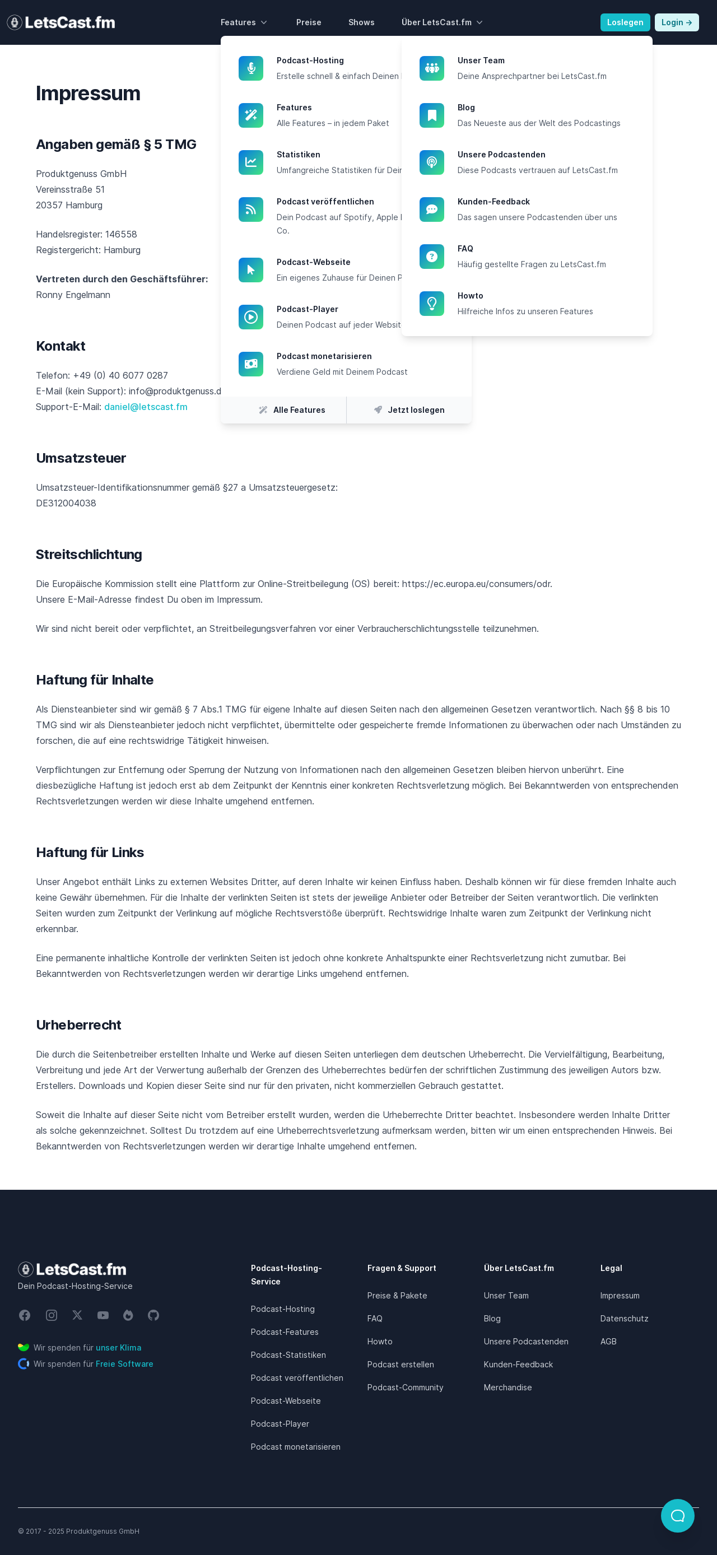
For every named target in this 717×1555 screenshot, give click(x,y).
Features (245, 22)
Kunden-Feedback (546, 201)
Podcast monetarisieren (365, 356)
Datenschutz (624, 1318)
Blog (546, 107)
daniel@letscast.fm (146, 406)
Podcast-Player (365, 309)
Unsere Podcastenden (546, 154)
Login (677, 22)
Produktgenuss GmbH (102, 1531)
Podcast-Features (285, 1332)
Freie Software (124, 1363)
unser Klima (118, 1347)
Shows (361, 22)
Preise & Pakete (397, 1295)
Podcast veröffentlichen (365, 201)
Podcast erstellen (400, 1364)
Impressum (620, 1295)
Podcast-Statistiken (288, 1355)
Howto (546, 295)
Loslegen (625, 22)
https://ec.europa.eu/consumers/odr (476, 583)
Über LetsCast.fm (443, 22)
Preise (309, 22)
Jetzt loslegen (409, 410)
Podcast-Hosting (365, 60)
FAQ (546, 248)
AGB (608, 1341)
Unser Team (546, 60)
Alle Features (283, 410)
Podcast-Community (405, 1387)
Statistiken (365, 154)
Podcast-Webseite (365, 262)
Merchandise (508, 1387)
